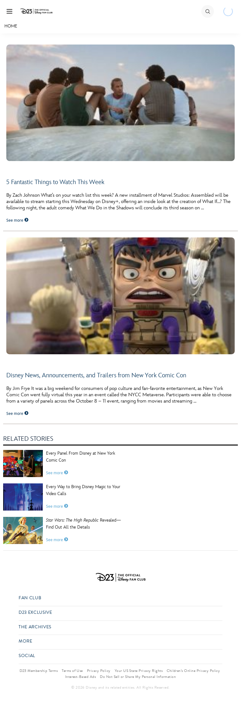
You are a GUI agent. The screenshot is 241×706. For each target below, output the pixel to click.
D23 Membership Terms (39, 670)
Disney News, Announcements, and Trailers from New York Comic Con (96, 375)
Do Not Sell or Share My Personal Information (138, 676)
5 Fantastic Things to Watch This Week (55, 182)
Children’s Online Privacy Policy (193, 670)
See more (17, 220)
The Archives (35, 627)
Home (10, 26)
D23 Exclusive (35, 612)
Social (27, 656)
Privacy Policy (99, 670)
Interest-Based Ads (80, 676)
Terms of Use (72, 670)
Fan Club (30, 598)
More (25, 641)
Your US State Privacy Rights (139, 670)
